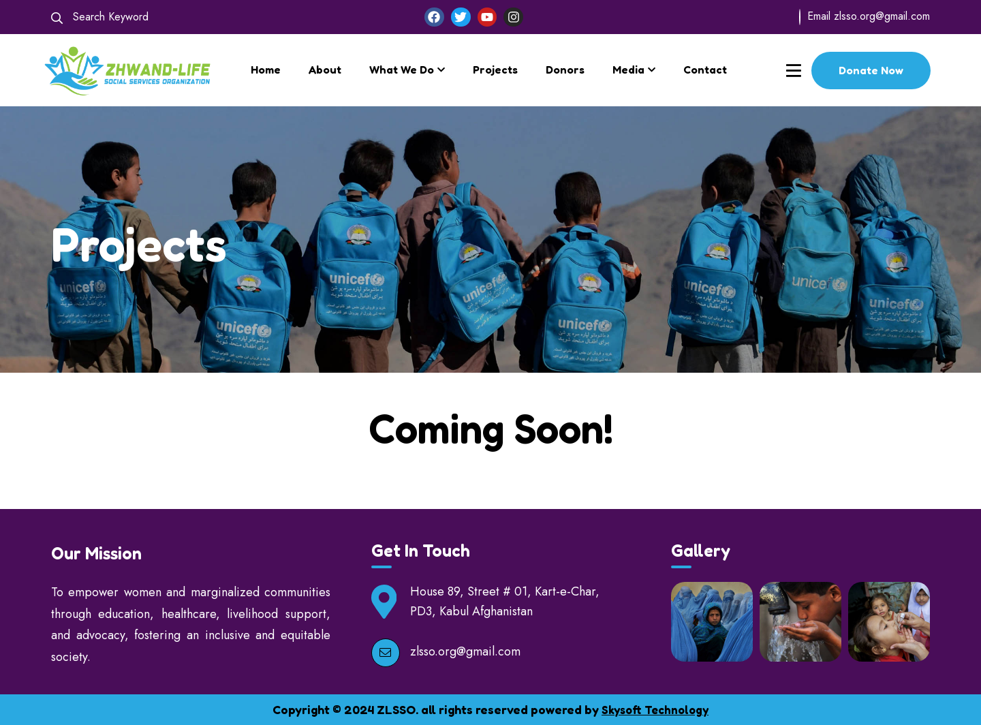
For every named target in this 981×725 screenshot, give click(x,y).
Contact (705, 69)
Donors (565, 69)
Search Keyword (100, 17)
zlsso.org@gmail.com (882, 16)
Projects (495, 69)
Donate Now (871, 70)
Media (628, 69)
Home (266, 69)
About (325, 69)
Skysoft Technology (655, 709)
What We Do (401, 69)
